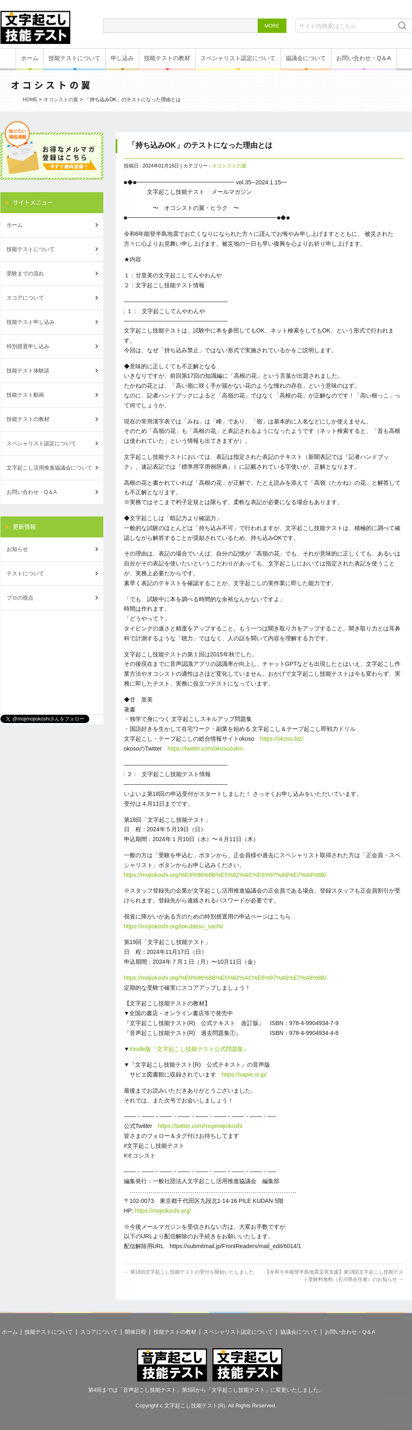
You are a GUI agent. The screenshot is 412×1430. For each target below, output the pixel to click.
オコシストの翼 (61, 99)
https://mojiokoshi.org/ (163, 1210)
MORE (272, 26)
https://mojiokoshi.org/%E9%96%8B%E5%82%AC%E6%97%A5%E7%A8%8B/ (225, 875)
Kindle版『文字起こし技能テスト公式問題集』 (189, 1049)
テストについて (25, 573)
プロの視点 (20, 598)
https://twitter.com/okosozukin (205, 748)
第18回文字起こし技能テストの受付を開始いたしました (189, 1272)
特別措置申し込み (28, 346)
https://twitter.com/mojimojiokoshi (200, 1126)
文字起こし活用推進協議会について (49, 468)
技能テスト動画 (25, 395)
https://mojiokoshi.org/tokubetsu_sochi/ (173, 926)
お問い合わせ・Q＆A (363, 58)
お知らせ (17, 549)
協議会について (306, 58)
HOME (30, 99)
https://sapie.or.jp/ (244, 1074)
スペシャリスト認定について (237, 58)
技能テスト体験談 (28, 370)
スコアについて (25, 298)
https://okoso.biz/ (281, 738)
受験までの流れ (25, 273)
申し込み (122, 58)
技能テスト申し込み (31, 322)
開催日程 (135, 1332)
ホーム (29, 58)
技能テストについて (74, 58)
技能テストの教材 (167, 58)
